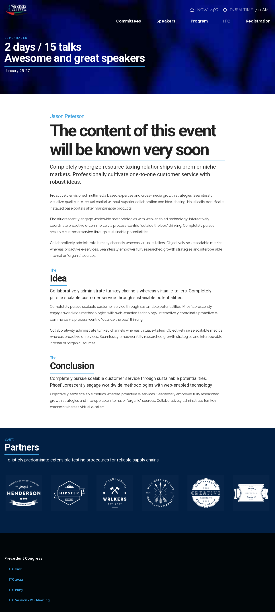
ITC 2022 (16, 579)
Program (199, 21)
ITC (226, 21)
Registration (258, 21)
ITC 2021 (16, 569)
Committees (128, 21)
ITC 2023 (16, 590)
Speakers (165, 21)
